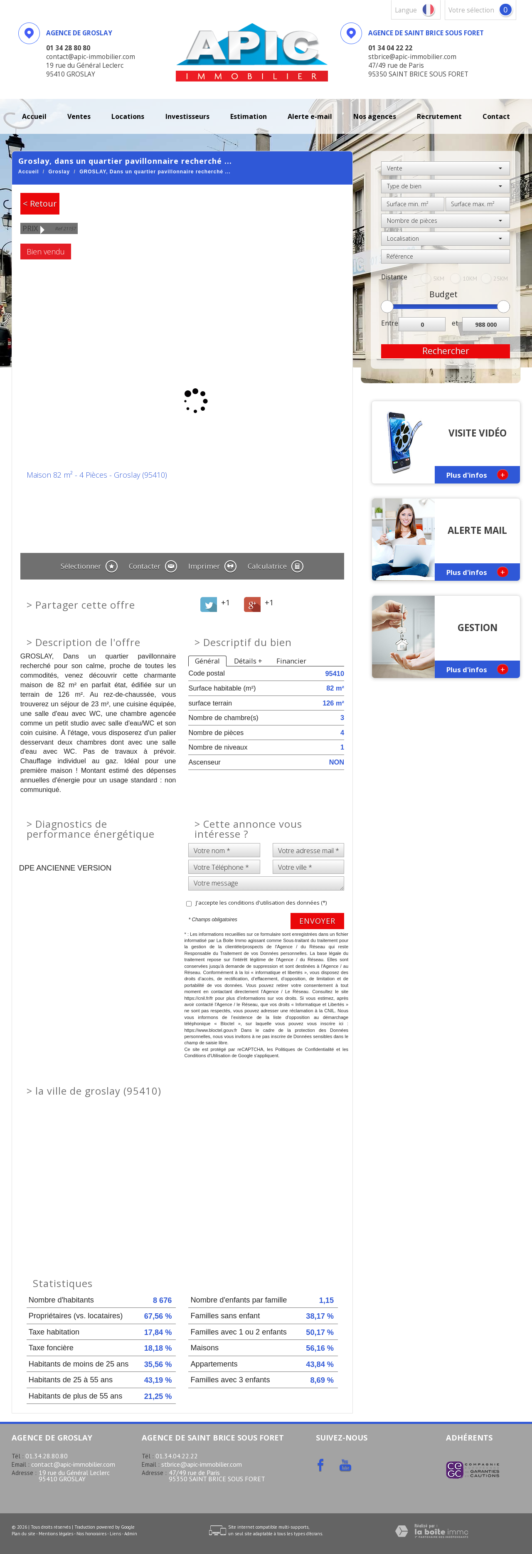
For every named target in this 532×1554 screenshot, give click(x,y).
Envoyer (317, 921)
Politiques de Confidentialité (304, 1049)
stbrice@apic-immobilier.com (201, 1464)
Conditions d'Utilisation (207, 1055)
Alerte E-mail (310, 116)
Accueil (34, 116)
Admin (130, 1534)
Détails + (248, 661)
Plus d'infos (477, 474)
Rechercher (445, 351)
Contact (496, 116)
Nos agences (374, 116)
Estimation (248, 116)
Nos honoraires (91, 1534)
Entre (389, 323)
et (455, 323)
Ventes (79, 116)
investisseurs (187, 116)
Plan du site (23, 1534)
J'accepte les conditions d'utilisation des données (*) (261, 902)
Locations (127, 116)
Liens (115, 1534)
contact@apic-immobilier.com (73, 1464)
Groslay (59, 172)
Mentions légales (56, 1534)
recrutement (439, 116)
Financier (291, 661)
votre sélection (471, 10)
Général (207, 661)
